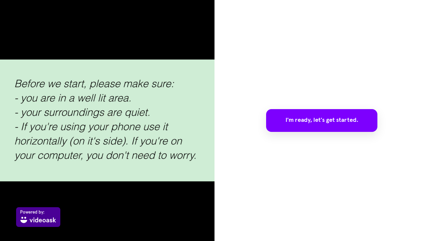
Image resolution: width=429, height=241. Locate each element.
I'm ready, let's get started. (322, 120)
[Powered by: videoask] (38, 217)
